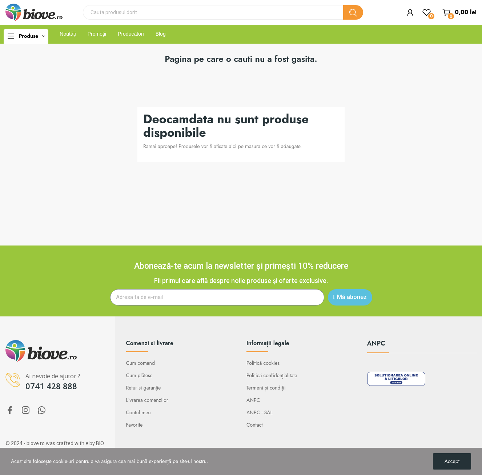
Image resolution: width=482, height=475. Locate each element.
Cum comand (140, 363)
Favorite (134, 424)
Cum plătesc (139, 375)
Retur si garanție (143, 387)
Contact (254, 424)
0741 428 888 (51, 386)
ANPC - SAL (259, 412)
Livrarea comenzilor (147, 400)
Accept (452, 461)
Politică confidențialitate (271, 375)
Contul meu (138, 412)
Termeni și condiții (266, 387)
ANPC (253, 400)
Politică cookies (263, 363)
